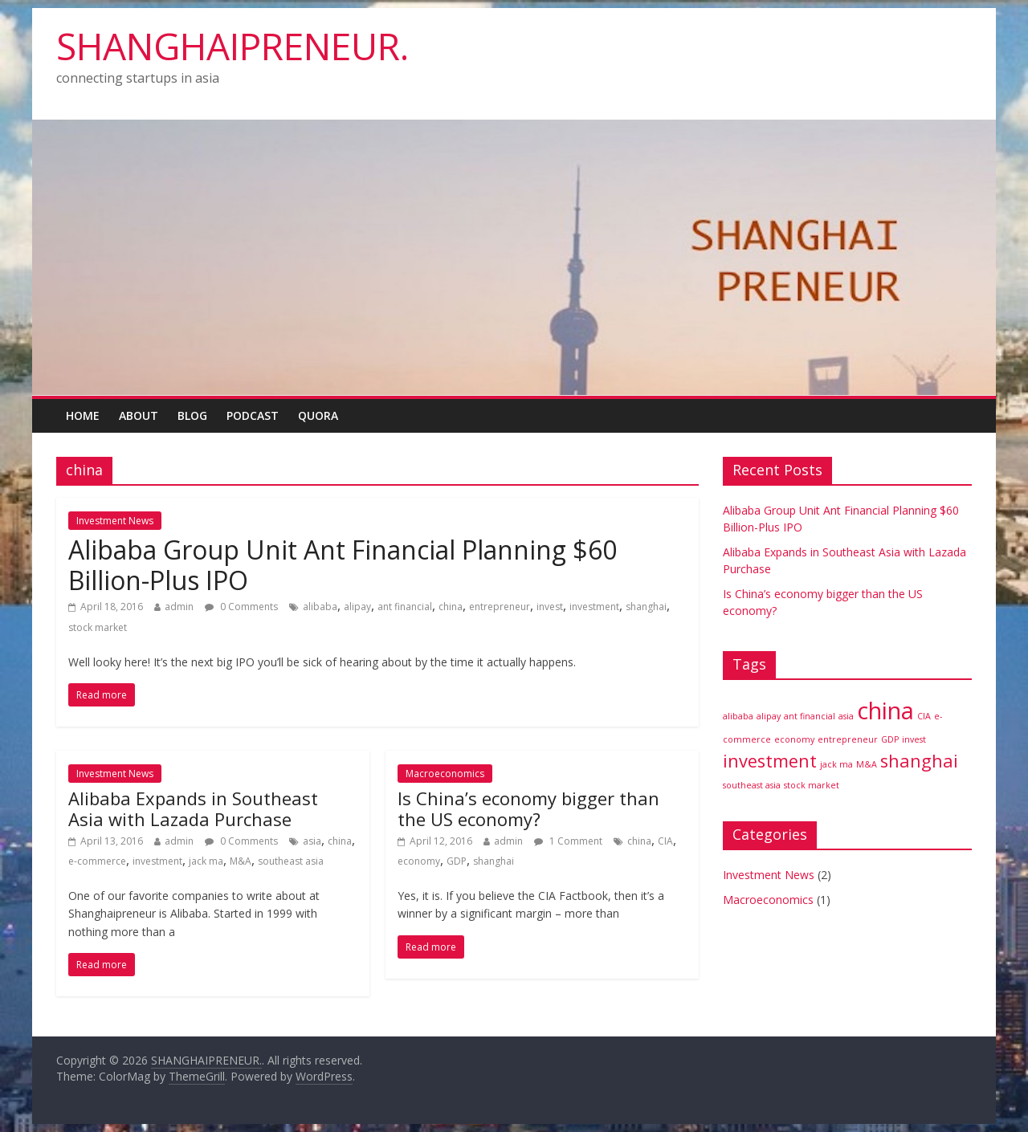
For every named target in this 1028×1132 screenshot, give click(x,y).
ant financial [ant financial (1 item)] (809, 716)
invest (549, 606)
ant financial (404, 606)
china (451, 606)
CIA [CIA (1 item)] (924, 716)
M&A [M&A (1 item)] (866, 764)
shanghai (646, 606)
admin (179, 606)
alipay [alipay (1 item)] (769, 716)
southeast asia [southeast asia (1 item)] (752, 785)
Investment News (114, 520)
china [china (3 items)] (885, 710)
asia (312, 841)
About (138, 415)
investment (594, 606)
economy (419, 861)
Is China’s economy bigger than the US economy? (528, 808)
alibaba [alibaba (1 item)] (738, 716)
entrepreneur (499, 606)
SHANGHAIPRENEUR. (232, 46)
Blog (192, 415)
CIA (665, 841)
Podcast (252, 415)
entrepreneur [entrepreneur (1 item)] (848, 739)
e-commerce (97, 861)
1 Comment (568, 841)
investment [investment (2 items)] (770, 760)
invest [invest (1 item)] (914, 739)
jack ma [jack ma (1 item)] (836, 764)
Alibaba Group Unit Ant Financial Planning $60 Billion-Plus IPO (342, 564)
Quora (318, 415)
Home (83, 415)
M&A (240, 861)
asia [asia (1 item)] (846, 716)
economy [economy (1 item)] (794, 739)
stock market (97, 627)
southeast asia (291, 861)
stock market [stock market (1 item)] (811, 785)
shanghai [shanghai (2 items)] (919, 760)
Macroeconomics (445, 773)
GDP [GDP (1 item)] (890, 739)
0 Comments (241, 606)
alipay (357, 606)
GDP (457, 861)
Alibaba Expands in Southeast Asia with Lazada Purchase (193, 808)
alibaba (320, 606)
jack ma (206, 861)
